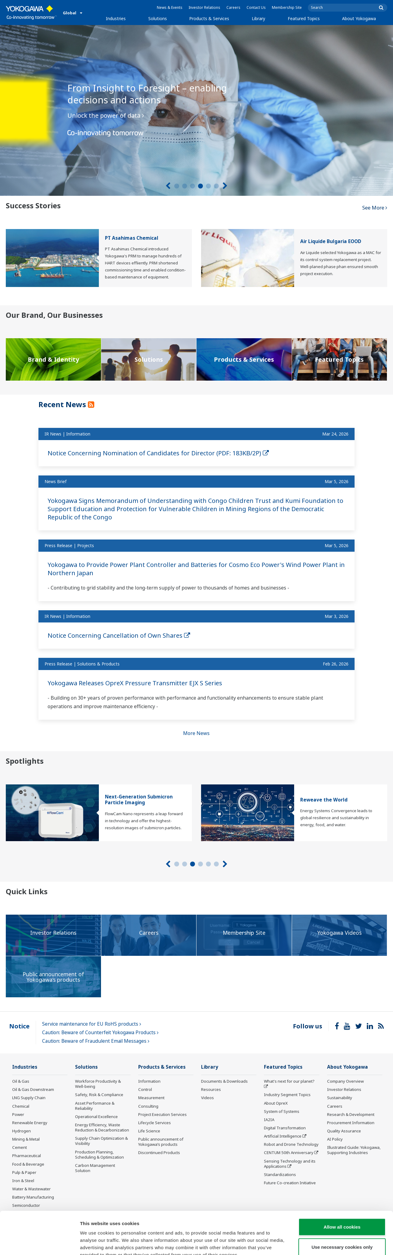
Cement (19, 1147)
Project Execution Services (162, 1114)
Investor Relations (204, 7)
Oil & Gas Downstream (33, 1089)
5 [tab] (208, 186)
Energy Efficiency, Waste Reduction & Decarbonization (102, 1127)
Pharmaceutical (26, 1155)
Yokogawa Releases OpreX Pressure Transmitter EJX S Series (135, 683)
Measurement (151, 1097)
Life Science (149, 1131)
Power (18, 1114)
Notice (19, 1026)
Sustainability (339, 1097)
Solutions (157, 18)
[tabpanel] (196, 110)
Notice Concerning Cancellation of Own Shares (119, 635)
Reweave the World (324, 800)
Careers (233, 7)
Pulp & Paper (24, 1172)
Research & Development (350, 1114)
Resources (211, 1089)
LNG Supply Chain (28, 1097)
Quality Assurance (344, 1131)
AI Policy (335, 1139)
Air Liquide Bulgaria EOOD (330, 241)
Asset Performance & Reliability (94, 1105)
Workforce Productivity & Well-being (98, 1083)
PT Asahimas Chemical (131, 238)
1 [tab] (176, 186)
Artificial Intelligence (282, 1136)
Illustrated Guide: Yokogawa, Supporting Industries (354, 1150)
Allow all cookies (342, 1190)
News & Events (169, 7)
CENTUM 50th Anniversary (288, 1152)
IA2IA (269, 1119)
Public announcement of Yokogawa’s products (160, 1141)
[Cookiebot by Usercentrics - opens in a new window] (39, 1243)
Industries (116, 18)
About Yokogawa (359, 18)
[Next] (225, 186)
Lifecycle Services (154, 1122)
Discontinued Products (159, 1152)
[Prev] (167, 186)
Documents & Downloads (224, 1081)
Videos (207, 1097)
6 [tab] (216, 186)
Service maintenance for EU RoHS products (91, 1024)
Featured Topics (304, 18)
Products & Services (209, 18)
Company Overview (345, 1081)
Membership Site (287, 7)
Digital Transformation (285, 1128)
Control (145, 1089)
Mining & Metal (26, 1139)
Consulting (148, 1106)
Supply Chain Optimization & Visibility (101, 1140)
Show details (320, 1243)
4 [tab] (200, 186)
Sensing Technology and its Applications (289, 1163)
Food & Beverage (28, 1164)
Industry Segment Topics (287, 1094)
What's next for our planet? (289, 1081)
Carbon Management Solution (95, 1168)
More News (196, 733)
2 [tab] (184, 186)
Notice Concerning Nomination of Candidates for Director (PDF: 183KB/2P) (158, 453)
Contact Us (256, 7)
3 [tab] (192, 186)
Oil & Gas (20, 1081)
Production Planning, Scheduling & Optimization (99, 1154)
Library (258, 18)
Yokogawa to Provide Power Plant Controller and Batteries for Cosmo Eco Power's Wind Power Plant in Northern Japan (196, 569)
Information (149, 1081)
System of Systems (281, 1111)
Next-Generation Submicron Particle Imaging (139, 800)
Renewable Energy (29, 1122)
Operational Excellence (96, 1116)
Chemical (20, 1106)
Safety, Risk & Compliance (99, 1094)
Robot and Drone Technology (291, 1144)
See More (374, 207)
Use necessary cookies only (342, 1210)
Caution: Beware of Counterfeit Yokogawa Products (100, 1032)
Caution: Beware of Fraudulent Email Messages (96, 1041)
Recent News (63, 404)
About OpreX (276, 1103)
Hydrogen (21, 1131)
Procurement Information (350, 1122)
